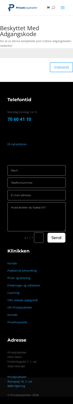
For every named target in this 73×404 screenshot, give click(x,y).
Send (56, 237)
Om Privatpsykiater (19, 307)
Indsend (61, 67)
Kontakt (12, 315)
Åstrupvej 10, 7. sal (19, 381)
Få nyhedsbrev (17, 144)
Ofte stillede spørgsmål (22, 300)
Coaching (13, 293)
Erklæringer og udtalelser (23, 285)
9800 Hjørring (16, 386)
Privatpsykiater (17, 377)
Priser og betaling (18, 278)
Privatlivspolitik (17, 322)
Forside (12, 263)
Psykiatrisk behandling (22, 270)
